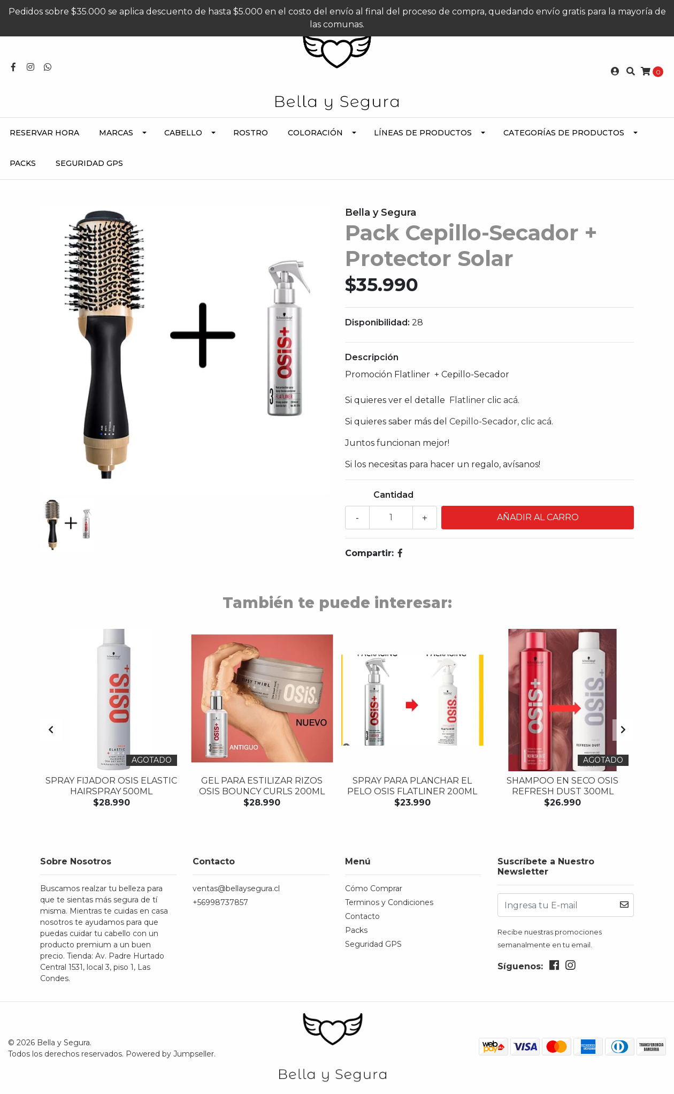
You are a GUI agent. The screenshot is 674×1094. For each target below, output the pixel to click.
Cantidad (393, 495)
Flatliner (468, 400)
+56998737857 (220, 902)
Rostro (250, 133)
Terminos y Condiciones (389, 902)
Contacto (362, 916)
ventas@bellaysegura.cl (236, 888)
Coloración (315, 133)
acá (510, 400)
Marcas (116, 133)
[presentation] (51, 730)
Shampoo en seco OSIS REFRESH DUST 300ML (562, 786)
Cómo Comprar (373, 888)
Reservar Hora (44, 133)
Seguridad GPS (89, 163)
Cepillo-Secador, (484, 421)
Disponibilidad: (377, 322)
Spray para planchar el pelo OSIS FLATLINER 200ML (412, 786)
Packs (23, 163)
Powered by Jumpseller (170, 1053)
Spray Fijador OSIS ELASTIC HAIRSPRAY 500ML (111, 786)
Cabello (183, 133)
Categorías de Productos (563, 133)
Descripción (372, 357)
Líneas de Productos (423, 133)
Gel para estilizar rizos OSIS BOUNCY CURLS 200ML (262, 786)
